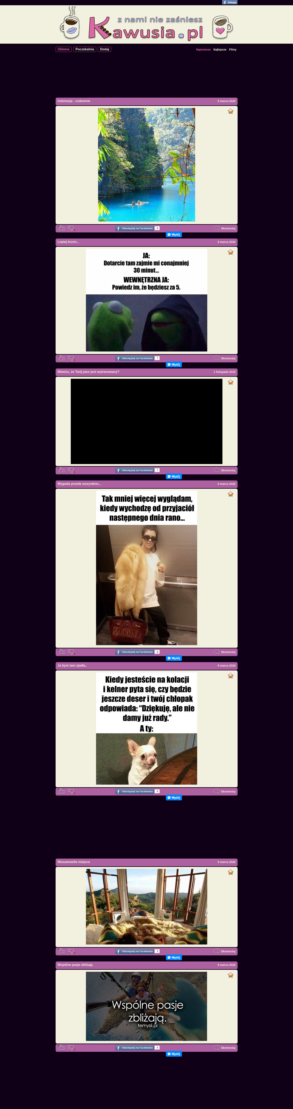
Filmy (233, 49)
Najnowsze (203, 49)
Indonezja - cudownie (74, 101)
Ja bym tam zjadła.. (72, 665)
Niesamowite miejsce (74, 862)
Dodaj (104, 49)
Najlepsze (219, 49)
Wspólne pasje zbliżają (75, 965)
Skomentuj (224, 228)
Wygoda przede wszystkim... (79, 483)
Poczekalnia (84, 49)
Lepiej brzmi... (68, 242)
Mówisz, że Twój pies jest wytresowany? (89, 372)
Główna (64, 49)
